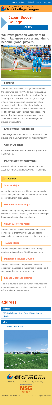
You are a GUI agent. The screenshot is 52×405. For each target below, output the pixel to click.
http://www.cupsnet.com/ (13, 326)
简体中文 (22, 2)
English (14, 2)
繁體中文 (31, 2)
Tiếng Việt (47, 2)
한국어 (38, 2)
